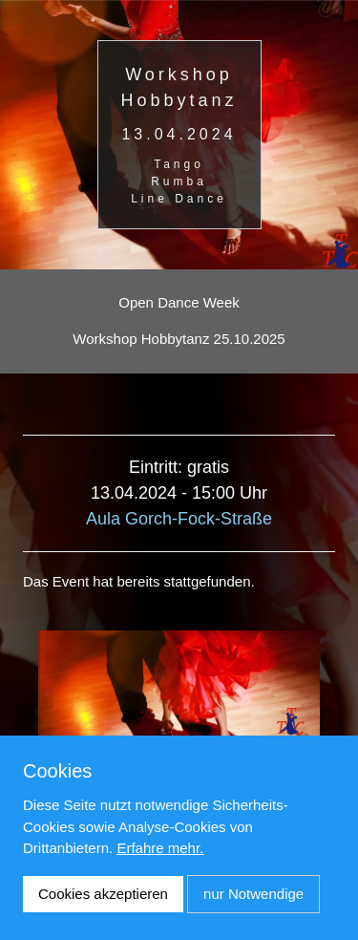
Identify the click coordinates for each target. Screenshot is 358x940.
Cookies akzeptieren (103, 894)
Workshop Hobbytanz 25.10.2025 (178, 339)
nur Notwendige (253, 894)
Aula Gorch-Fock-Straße (179, 518)
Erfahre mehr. (159, 848)
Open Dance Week (178, 302)
